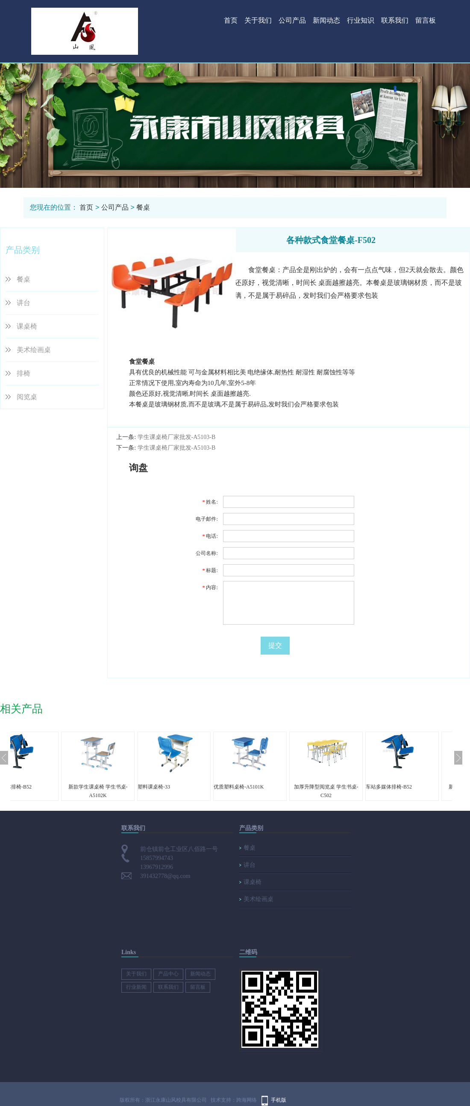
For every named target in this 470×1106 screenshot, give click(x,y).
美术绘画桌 (34, 349)
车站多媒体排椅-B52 (43, 787)
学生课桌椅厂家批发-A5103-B (177, 437)
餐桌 (143, 207)
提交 (275, 645)
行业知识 (360, 20)
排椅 (23, 373)
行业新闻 (136, 987)
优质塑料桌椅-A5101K (273, 787)
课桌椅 (27, 326)
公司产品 (292, 20)
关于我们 (258, 20)
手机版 (278, 1100)
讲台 (23, 302)
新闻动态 (326, 20)
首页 (231, 20)
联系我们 (394, 20)
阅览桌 (27, 396)
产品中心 (168, 974)
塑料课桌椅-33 (188, 787)
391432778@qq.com (165, 876)
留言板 (425, 20)
